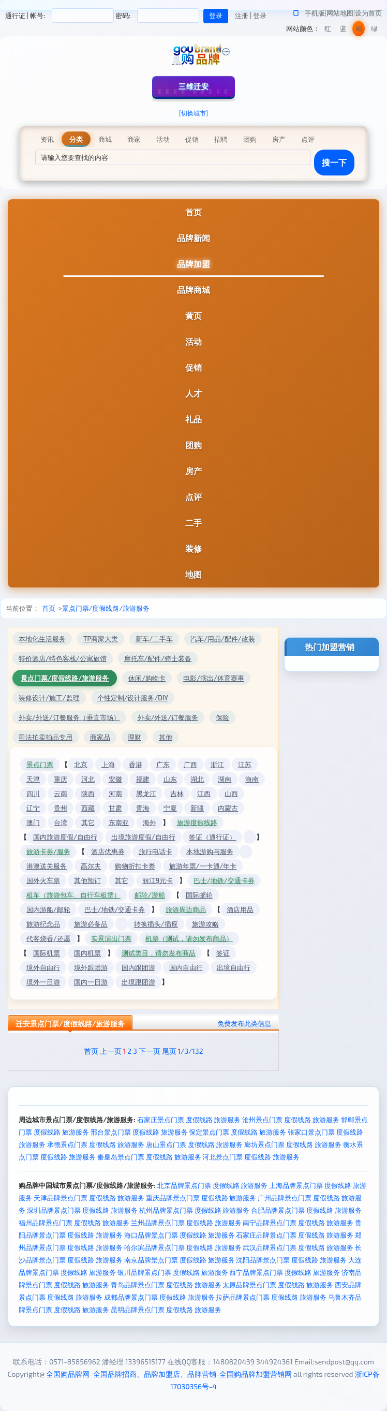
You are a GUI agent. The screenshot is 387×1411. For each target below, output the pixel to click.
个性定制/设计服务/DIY (132, 698)
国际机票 (46, 953)
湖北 (197, 779)
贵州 (60, 808)
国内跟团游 (138, 967)
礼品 (193, 419)
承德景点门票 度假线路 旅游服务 (95, 1144)
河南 (115, 793)
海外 (149, 822)
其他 (165, 737)
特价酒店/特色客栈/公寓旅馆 (63, 658)
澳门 (33, 822)
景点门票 (39, 764)
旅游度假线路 (197, 822)
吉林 (177, 793)
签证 (223, 953)
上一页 (111, 1051)
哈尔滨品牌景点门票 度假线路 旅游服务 (183, 1247)
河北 (88, 779)
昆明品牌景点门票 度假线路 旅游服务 (166, 1309)
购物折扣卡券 (135, 866)
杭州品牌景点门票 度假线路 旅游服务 (194, 1210)
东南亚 (119, 822)
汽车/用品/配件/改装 (222, 639)
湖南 (224, 779)
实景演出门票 (111, 938)
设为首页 (368, 13)
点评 (193, 497)
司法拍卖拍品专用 (45, 737)
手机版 (315, 13)
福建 (143, 779)
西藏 (88, 808)
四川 (33, 793)
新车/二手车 (154, 639)
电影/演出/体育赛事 (213, 678)
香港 (135, 764)
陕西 (88, 793)
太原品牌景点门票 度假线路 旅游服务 (277, 1285)
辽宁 (33, 808)
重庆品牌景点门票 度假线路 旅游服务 (201, 1198)
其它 (88, 822)
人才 (193, 393)
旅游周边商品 (186, 909)
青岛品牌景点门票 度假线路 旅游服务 (166, 1285)
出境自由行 (233, 967)
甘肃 (115, 808)
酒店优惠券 (108, 851)
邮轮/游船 (150, 895)
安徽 (115, 779)
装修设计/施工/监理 (49, 698)
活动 (193, 341)
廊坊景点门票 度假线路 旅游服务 (292, 1144)
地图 (193, 574)
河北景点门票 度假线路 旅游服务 (251, 1157)
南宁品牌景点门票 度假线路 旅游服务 (298, 1222)
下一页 (149, 1051)
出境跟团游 (138, 982)
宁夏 (170, 808)
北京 (80, 764)
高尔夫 (91, 866)
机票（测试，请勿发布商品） (189, 938)
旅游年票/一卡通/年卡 (203, 866)
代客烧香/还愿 (48, 938)
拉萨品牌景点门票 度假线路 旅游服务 (271, 1297)
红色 (327, 30)
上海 (108, 764)
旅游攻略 (205, 924)
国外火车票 (43, 880)
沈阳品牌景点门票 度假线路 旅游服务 (291, 1260)
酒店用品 (240, 909)
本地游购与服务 (209, 851)
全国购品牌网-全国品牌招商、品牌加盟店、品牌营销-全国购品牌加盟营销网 (169, 1374)
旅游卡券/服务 (48, 851)
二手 (193, 522)
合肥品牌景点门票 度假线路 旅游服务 (306, 1210)
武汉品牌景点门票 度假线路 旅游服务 (298, 1247)
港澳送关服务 (46, 866)
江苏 (244, 764)
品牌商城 (193, 290)
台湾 (60, 822)
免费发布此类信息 (244, 1023)
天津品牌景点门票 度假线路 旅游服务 (89, 1198)
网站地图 (339, 13)
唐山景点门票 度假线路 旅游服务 (194, 1144)
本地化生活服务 (42, 639)
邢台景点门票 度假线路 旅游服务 (139, 1132)
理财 (134, 737)
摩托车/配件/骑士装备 (158, 658)
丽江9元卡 (157, 880)
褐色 (358, 30)
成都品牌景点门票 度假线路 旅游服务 (159, 1297)
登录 (259, 15)
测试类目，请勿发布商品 (159, 953)
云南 (60, 793)
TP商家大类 (100, 639)
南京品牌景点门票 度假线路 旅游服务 (179, 1260)
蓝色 (343, 30)
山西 (231, 793)
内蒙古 (228, 808)
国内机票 (87, 953)
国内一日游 (91, 982)
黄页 (193, 315)
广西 (190, 764)
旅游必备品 (91, 924)
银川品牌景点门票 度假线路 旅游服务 (172, 1272)
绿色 (374, 30)
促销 (193, 367)
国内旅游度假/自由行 (65, 837)
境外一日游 (43, 982)
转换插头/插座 (156, 924)
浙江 (217, 764)
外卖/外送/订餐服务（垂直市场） (69, 717)
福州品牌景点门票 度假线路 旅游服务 (74, 1222)
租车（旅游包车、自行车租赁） (73, 895)
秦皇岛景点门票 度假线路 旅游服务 (149, 1157)
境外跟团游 (91, 967)
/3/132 (190, 1051)
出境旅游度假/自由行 (143, 837)
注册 (241, 15)
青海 (143, 808)
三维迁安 (193, 86)
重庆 (60, 779)
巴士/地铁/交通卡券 (224, 880)
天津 (33, 779)
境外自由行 (43, 967)
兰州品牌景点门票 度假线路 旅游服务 (186, 1222)
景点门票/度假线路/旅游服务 (106, 608)
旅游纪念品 (43, 924)
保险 (222, 717)
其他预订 (87, 880)
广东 (163, 764)
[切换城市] (193, 112)
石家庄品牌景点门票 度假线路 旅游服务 (294, 1235)
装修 (193, 548)
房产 (193, 471)
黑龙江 (146, 793)
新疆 (197, 808)
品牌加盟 (193, 264)
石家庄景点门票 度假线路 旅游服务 (189, 1119)
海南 (252, 779)
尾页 (169, 1051)
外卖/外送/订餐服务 (168, 717)
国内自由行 (186, 967)
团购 (193, 445)
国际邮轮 (199, 895)
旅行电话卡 (155, 851)
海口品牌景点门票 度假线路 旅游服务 (179, 1235)
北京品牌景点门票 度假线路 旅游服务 (212, 1185)
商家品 (100, 737)
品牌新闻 (193, 238)
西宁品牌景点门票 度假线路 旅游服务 (284, 1272)
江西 (204, 793)
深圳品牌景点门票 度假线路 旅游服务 (82, 1210)
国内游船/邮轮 (48, 909)
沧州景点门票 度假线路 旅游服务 (290, 1119)
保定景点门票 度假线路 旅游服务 (237, 1132)
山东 (170, 779)
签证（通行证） (212, 837)
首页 (193, 212)
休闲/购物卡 (147, 678)
